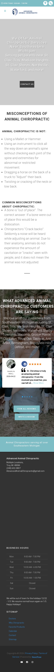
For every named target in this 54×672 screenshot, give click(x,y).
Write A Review (26, 417)
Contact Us (27, 84)
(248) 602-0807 (13, 468)
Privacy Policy (31, 653)
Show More (38, 383)
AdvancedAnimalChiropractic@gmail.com (25, 471)
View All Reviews (26, 409)
